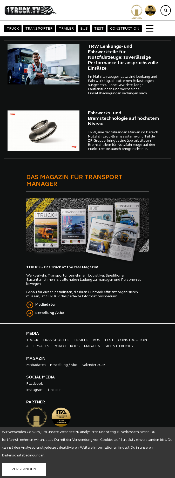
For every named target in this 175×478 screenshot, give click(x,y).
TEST (99, 29)
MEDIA (32, 334)
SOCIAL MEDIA (40, 377)
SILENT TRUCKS (119, 346)
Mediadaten (46, 305)
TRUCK (13, 29)
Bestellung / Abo (49, 313)
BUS (84, 29)
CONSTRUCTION (124, 29)
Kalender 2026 (93, 365)
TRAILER (66, 29)
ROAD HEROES (66, 346)
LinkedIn (55, 390)
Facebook (34, 384)
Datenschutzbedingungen (23, 455)
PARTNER (35, 402)
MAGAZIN (92, 346)
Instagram (35, 390)
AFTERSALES (37, 346)
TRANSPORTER (38, 29)
